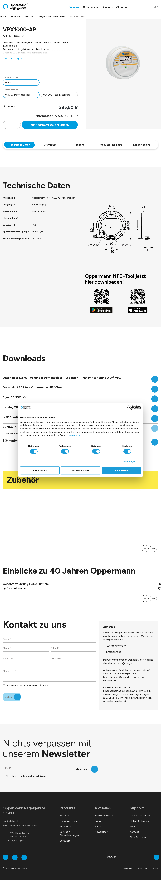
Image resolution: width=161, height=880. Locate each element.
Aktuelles (103, 804)
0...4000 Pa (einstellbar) (56, 94)
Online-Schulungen (140, 817)
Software (65, 837)
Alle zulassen (121, 470)
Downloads (50, 144)
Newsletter (101, 828)
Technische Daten (19, 144)
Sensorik (65, 812)
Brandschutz (67, 823)
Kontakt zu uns (141, 144)
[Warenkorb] (150, 6)
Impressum (155, 865)
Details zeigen (128, 461)
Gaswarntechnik (69, 817)
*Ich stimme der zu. (28, 682)
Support (137, 804)
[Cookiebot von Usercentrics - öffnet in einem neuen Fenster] (129, 407)
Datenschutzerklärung (34, 682)
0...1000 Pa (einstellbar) (18, 94)
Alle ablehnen (40, 470)
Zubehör (80, 144)
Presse (98, 817)
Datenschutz (76, 435)
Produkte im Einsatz (111, 144)
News (98, 823)
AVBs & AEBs (142, 865)
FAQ (132, 823)
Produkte (68, 804)
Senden (7, 693)
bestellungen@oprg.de (116, 673)
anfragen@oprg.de (120, 670)
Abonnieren (82, 765)
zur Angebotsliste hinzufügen (50, 125)
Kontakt (134, 828)
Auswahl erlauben (80, 470)
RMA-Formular (138, 833)
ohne (8, 82)
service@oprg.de (124, 659)
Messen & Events (104, 812)
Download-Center (140, 812)
